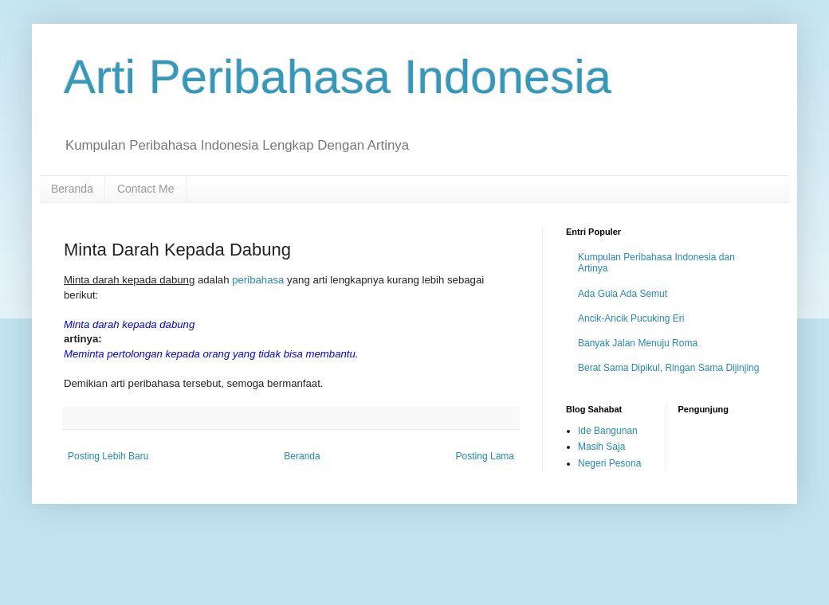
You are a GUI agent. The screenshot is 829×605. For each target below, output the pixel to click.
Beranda (72, 188)
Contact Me (146, 188)
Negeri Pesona (609, 463)
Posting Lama (485, 456)
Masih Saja (601, 446)
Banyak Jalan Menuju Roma (637, 343)
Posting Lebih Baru (108, 456)
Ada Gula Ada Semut (622, 293)
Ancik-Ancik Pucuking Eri (631, 318)
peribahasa (258, 280)
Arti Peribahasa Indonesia (337, 76)
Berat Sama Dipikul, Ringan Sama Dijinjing (668, 367)
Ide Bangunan (608, 430)
